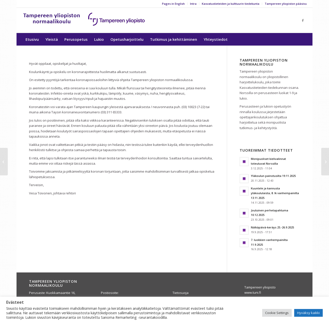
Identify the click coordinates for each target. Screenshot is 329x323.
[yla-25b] (84, 20)
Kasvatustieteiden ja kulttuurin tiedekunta (230, 4)
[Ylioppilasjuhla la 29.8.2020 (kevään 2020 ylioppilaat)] (4, 161)
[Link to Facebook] (303, 20)
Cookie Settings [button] (277, 312)
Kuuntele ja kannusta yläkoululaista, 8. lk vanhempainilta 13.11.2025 (275, 193)
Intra (193, 4)
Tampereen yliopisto (260, 287)
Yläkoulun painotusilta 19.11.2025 (273, 176)
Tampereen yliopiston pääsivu (286, 4)
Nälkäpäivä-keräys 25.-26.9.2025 (272, 227)
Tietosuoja (181, 292)
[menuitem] (173, 4)
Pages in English (173, 4)
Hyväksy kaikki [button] (308, 312)
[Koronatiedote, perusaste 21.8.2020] (325, 161)
